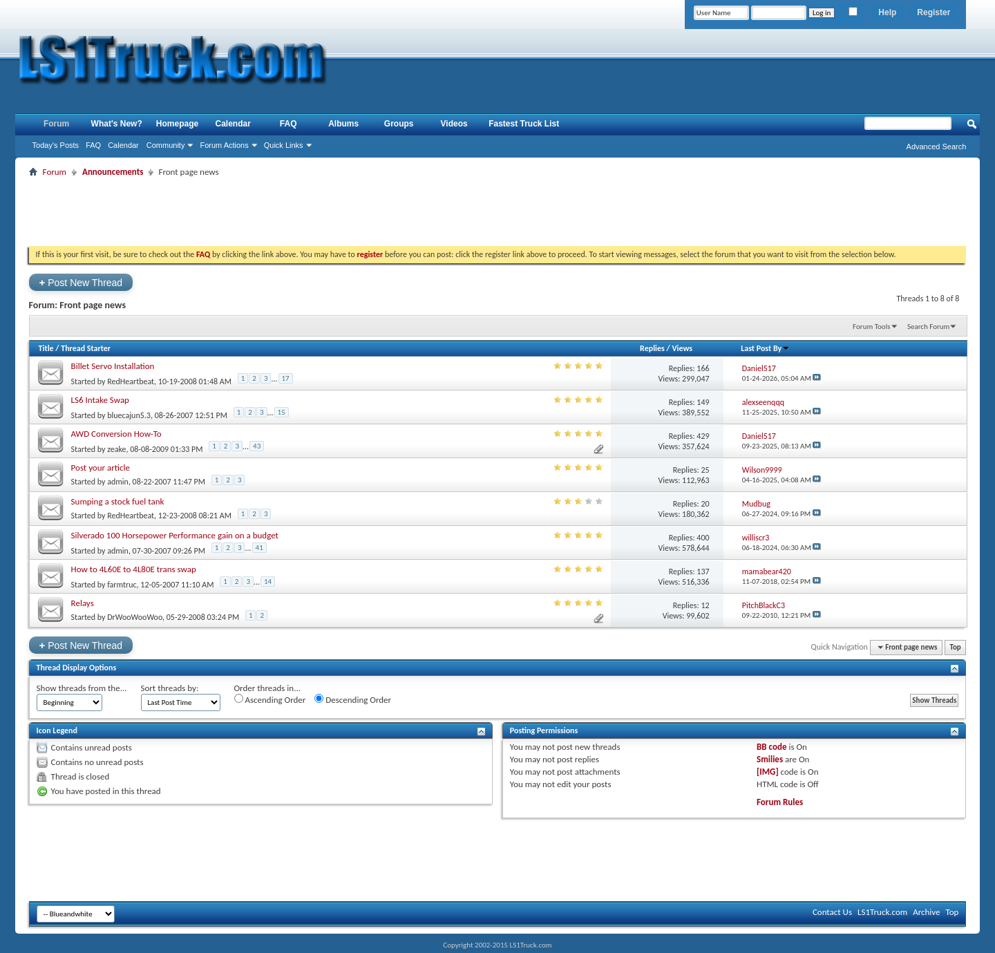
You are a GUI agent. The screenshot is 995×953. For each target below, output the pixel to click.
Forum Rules (780, 802)
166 (702, 368)
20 (705, 504)
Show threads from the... (82, 688)
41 (259, 547)
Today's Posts (55, 145)
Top (954, 647)
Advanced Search (937, 146)
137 (702, 571)
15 (281, 412)
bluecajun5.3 (129, 415)
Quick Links (283, 145)
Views (682, 348)
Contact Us (832, 912)
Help (887, 12)
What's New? (116, 124)
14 (268, 581)
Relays (82, 603)
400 (702, 537)
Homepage (177, 124)
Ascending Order (270, 699)
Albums (343, 124)
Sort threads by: (170, 688)
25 (705, 470)
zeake (116, 449)
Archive (926, 912)
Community (165, 145)
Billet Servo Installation (113, 366)
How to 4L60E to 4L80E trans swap (133, 569)
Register (933, 12)
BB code (771, 747)
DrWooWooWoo (134, 617)
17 (286, 378)
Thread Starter (86, 348)
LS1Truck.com (882, 912)
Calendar (123, 145)
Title (46, 348)
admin (118, 482)
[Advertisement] (497, 211)
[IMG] (768, 771)
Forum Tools (871, 326)
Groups (399, 124)
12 (705, 605)
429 (702, 436)
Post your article (100, 467)
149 (702, 402)
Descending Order (352, 699)
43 (256, 446)
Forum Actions (224, 145)
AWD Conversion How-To (116, 433)
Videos (454, 124)
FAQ (93, 145)
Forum (56, 124)
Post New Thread (81, 282)
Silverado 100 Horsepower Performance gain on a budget (174, 535)
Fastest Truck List (524, 124)
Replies (652, 348)
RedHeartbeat (130, 381)
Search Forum (928, 326)
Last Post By (765, 348)
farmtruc (121, 584)
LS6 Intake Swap (100, 400)
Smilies (770, 759)
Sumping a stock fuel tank (117, 501)
